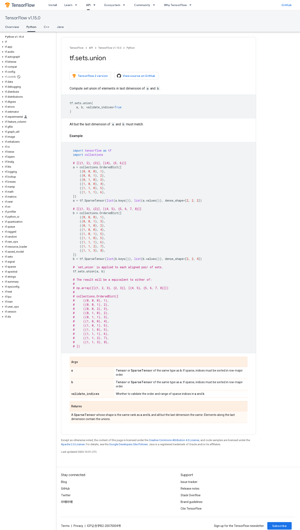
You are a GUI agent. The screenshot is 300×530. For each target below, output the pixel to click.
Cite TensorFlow (191, 508)
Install (53, 5)
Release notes (190, 488)
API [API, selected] (88, 5)
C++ (46, 27)
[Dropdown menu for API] (96, 5)
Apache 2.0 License (73, 444)
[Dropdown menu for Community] (155, 5)
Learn (68, 5)
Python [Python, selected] (31, 27)
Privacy (78, 526)
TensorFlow (77, 47)
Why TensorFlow (175, 5)
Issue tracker (189, 482)
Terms (65, 526)
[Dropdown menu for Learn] (77, 5)
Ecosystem (112, 5)
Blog (64, 482)
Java (60, 27)
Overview (12, 27)
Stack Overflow (191, 495)
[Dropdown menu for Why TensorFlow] (192, 5)
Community (142, 5)
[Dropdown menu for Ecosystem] (125, 5)
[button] (27, 41)
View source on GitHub (136, 76)
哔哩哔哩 (67, 502)
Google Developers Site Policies (128, 444)
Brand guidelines (191, 502)
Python (131, 47)
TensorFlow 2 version (90, 76)
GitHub (286, 5)
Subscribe (279, 526)
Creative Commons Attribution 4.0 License (174, 440)
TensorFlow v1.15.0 (22, 18)
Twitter (66, 495)
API (91, 47)
